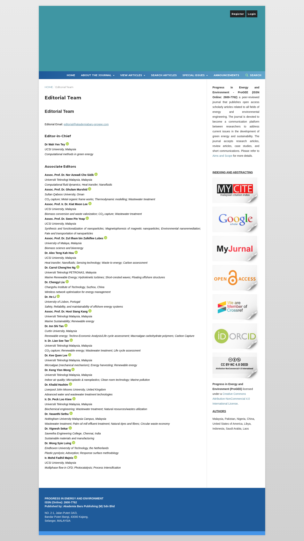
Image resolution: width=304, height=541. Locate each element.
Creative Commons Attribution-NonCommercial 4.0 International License (231, 398)
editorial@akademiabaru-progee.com (86, 124)
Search (255, 75)
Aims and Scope (222, 155)
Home (71, 75)
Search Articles (164, 75)
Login (252, 13)
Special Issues (193, 75)
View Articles (131, 75)
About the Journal (96, 75)
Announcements (226, 75)
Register (238, 13)
